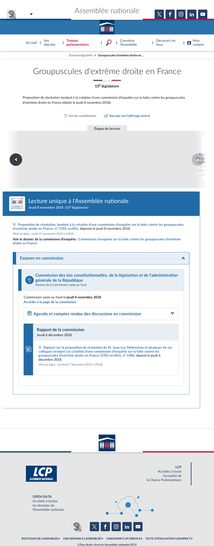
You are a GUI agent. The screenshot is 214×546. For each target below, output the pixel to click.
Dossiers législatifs (81, 55)
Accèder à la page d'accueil (107, 25)
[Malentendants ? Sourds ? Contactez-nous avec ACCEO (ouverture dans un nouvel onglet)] (76, 511)
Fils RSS (144, 532)
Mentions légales (50, 532)
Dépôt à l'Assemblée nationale (50, 149)
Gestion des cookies (162, 532)
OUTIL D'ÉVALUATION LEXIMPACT (168, 523)
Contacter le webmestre (123, 532)
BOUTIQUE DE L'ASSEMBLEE (40, 523)
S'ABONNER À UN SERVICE (123, 523)
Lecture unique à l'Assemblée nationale (107, 151)
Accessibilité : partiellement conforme (84, 532)
